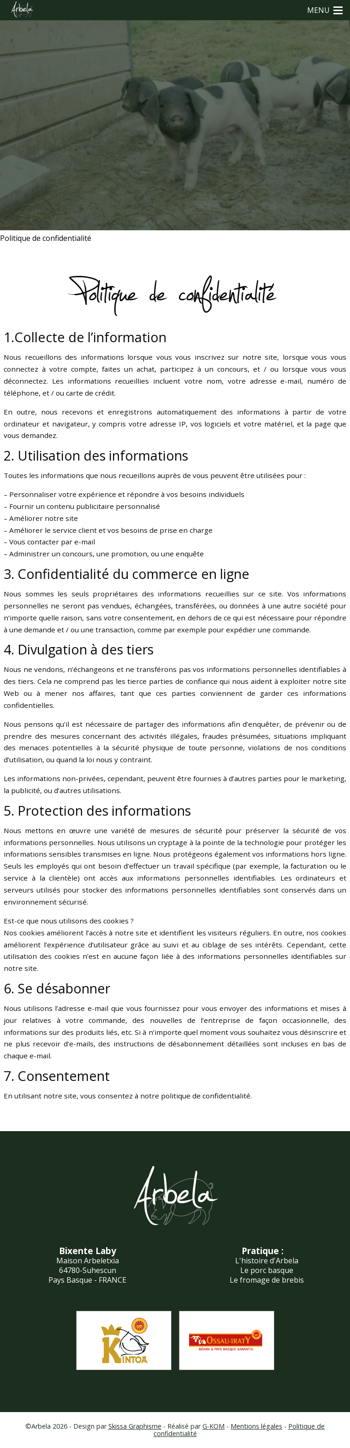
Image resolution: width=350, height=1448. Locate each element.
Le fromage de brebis (267, 1280)
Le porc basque (266, 1270)
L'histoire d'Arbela (266, 1260)
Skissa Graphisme (134, 1426)
